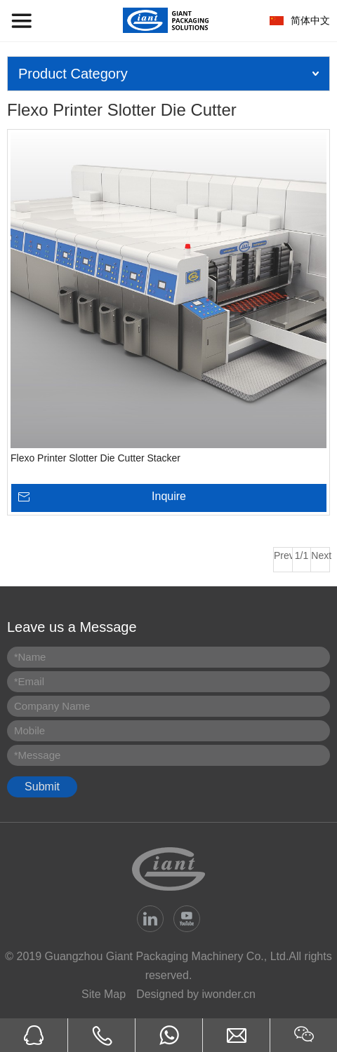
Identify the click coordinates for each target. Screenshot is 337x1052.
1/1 (301, 555)
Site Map (103, 994)
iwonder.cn (229, 994)
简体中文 (310, 20)
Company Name (52, 706)
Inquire (169, 496)
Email (29, 681)
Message (37, 755)
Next (320, 555)
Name (30, 657)
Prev (283, 555)
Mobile (29, 730)
